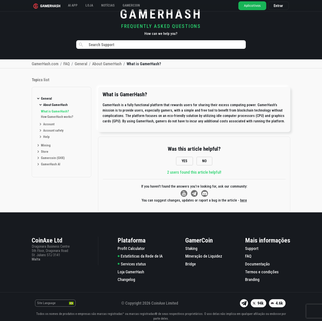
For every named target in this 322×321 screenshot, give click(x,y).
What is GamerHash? (55, 111)
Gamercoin (145, 5)
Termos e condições (262, 271)
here (243, 200)
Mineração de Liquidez (203, 256)
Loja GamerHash (131, 271)
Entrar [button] (277, 6)
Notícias (118, 5)
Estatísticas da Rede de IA (140, 256)
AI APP (76, 5)
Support (251, 248)
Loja (96, 5)
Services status (132, 264)
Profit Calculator (131, 248)
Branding (252, 279)
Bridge (190, 264)
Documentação (257, 264)
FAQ (248, 256)
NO (204, 161)
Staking (191, 248)
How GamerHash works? (57, 117)
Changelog (126, 279)
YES (184, 161)
